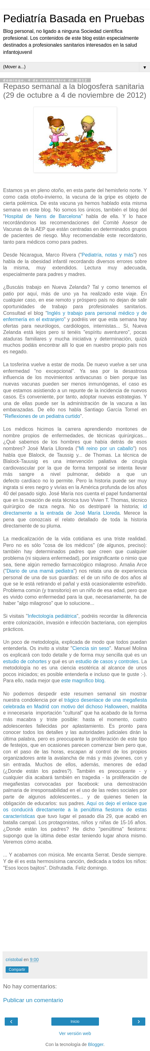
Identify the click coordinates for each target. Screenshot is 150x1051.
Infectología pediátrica (52, 616)
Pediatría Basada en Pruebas (73, 18)
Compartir (17, 969)
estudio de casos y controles (106, 661)
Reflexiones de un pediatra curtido (42, 416)
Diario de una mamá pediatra (40, 571)
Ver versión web (75, 1033)
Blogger (95, 1044)
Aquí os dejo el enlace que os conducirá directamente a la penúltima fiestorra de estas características (75, 810)
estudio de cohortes (25, 661)
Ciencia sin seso (90, 648)
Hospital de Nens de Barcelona (43, 216)
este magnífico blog (82, 680)
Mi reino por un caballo (106, 448)
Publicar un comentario (33, 1000)
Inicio (74, 1021)
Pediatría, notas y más (107, 255)
